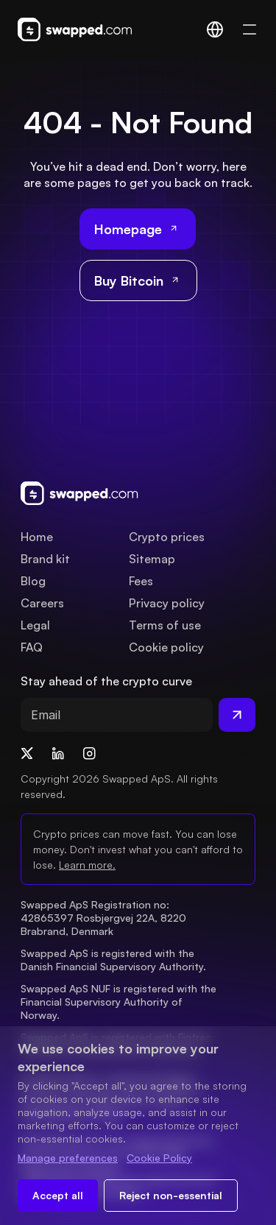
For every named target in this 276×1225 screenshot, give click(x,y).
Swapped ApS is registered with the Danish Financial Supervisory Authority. (113, 959)
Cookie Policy (159, 1157)
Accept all (57, 1195)
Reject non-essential (170, 1195)
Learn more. (87, 864)
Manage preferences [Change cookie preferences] (68, 1157)
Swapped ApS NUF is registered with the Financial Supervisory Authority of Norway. (120, 1001)
